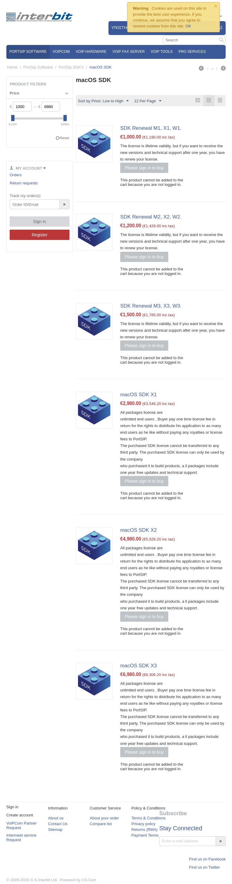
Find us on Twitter (204, 867)
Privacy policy (143, 824)
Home (12, 67)
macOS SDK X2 (138, 530)
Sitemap (55, 829)
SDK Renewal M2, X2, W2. (151, 217)
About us (55, 818)
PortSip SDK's (71, 67)
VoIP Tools (161, 51)
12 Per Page (147, 101)
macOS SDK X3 (138, 666)
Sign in (39, 221)
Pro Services (192, 51)
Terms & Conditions (148, 818)
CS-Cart (89, 880)
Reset (64, 138)
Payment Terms (145, 835)
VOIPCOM (61, 51)
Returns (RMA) (144, 829)
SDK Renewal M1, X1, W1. (151, 128)
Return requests (24, 183)
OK (188, 26)
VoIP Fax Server (128, 51)
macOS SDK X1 (138, 394)
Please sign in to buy (144, 167)
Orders (16, 175)
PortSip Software (28, 51)
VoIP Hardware (91, 51)
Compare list (101, 824)
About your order (104, 818)
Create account (19, 815)
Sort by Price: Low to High (103, 101)
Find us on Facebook (207, 859)
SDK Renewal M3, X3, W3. (151, 306)
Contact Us (57, 824)
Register (39, 234)
